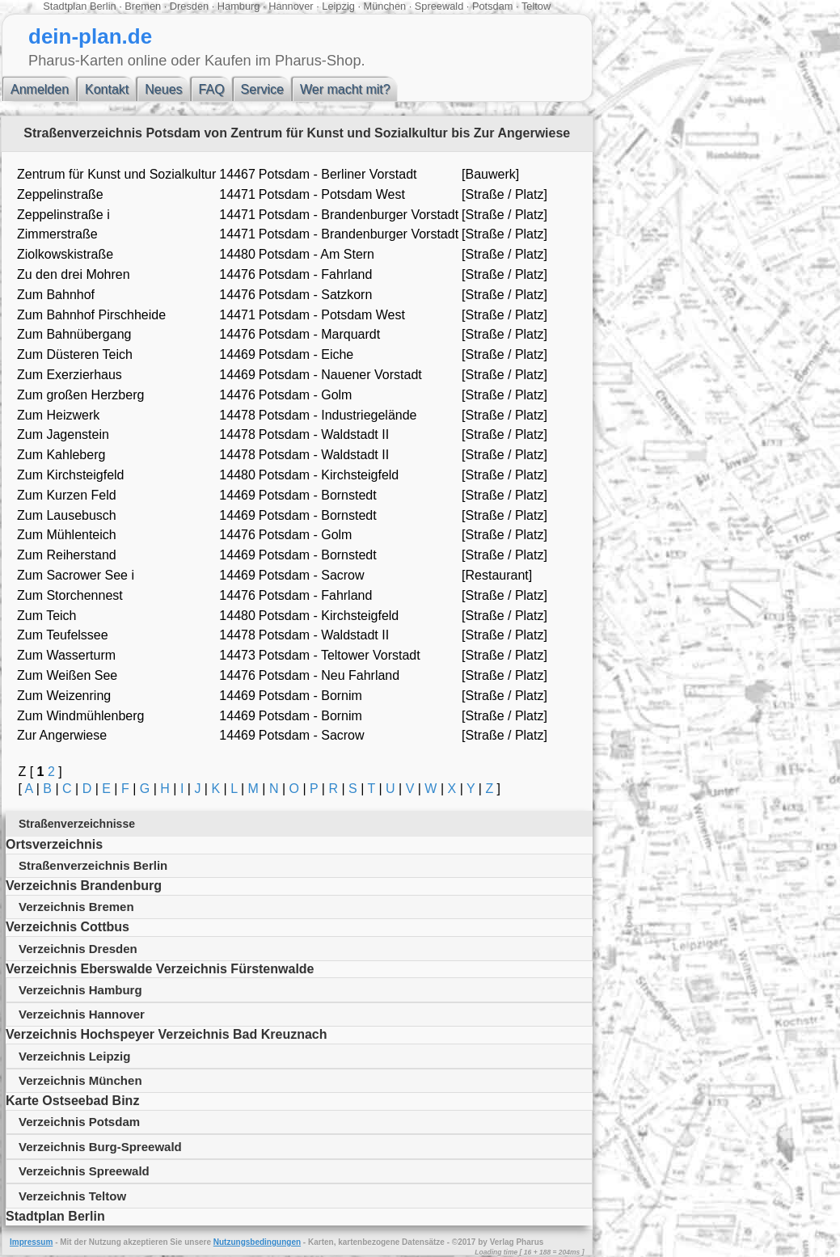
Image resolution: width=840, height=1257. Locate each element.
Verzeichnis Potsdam (79, 1121)
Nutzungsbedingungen (257, 1242)
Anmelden (40, 89)
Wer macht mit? (345, 89)
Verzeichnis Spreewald (84, 1171)
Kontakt (107, 89)
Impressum (31, 1242)
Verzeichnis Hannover (82, 1014)
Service (262, 89)
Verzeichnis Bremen (76, 906)
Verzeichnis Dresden (78, 948)
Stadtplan (65, 6)
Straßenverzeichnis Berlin (93, 865)
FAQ (212, 89)
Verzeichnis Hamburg (80, 990)
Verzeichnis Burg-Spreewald (100, 1147)
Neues (163, 89)
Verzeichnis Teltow (72, 1196)
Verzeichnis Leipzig (74, 1056)
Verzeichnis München (80, 1080)
